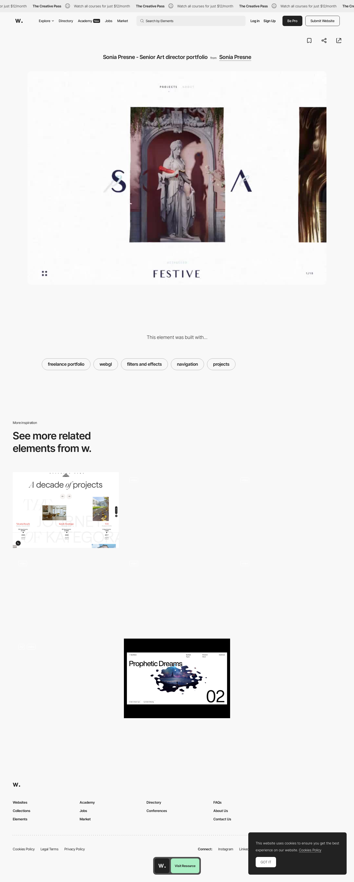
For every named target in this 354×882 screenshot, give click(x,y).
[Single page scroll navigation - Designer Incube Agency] (177, 593)
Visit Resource (185, 866)
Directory (66, 21)
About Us (220, 811)
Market (122, 21)
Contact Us (222, 819)
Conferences (157, 811)
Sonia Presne (235, 57)
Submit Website (322, 21)
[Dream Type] (177, 678)
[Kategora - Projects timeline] (66, 510)
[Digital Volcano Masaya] (66, 593)
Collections (21, 811)
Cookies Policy (24, 849)
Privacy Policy (74, 849)
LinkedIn (245, 849)
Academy (89, 21)
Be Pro (292, 21)
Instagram (225, 849)
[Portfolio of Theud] (66, 678)
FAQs (217, 802)
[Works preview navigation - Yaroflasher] (177, 510)
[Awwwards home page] (162, 865)
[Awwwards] (19, 21)
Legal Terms (50, 849)
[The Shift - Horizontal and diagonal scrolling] (288, 593)
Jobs (108, 21)
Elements (20, 819)
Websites (20, 802)
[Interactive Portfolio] (288, 510)
